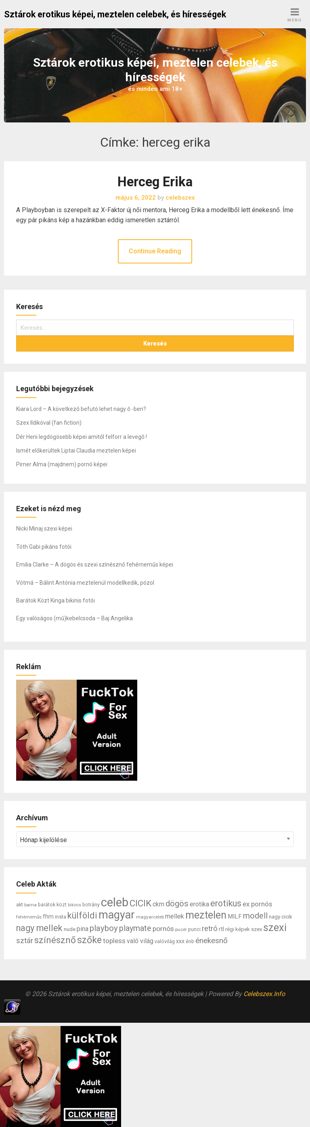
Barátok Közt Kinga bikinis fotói (55, 600)
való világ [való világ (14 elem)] (140, 941)
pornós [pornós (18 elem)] (163, 929)
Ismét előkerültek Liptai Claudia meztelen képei (76, 450)
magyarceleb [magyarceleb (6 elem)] (150, 917)
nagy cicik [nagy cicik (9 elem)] (280, 916)
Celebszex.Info (264, 994)
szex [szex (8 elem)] (256, 929)
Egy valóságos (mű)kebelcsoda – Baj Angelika (74, 618)
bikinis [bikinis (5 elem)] (74, 905)
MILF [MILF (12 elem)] (235, 916)
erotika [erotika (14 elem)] (199, 904)
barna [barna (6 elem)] (30, 905)
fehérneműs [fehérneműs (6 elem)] (29, 917)
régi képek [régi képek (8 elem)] (237, 929)
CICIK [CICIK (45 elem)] (140, 903)
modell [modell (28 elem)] (255, 916)
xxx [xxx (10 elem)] (180, 941)
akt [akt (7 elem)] (19, 905)
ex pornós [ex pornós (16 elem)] (257, 904)
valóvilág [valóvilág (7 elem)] (165, 941)
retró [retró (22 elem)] (210, 928)
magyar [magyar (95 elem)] (116, 914)
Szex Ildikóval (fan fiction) (49, 422)
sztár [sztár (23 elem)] (24, 940)
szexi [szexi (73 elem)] (275, 927)
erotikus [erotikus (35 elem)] (225, 903)
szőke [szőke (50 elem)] (89, 940)
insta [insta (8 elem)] (60, 917)
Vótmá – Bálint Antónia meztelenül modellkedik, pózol (85, 582)
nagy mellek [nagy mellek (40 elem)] (39, 928)
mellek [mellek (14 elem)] (174, 916)
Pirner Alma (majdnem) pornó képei (61, 464)
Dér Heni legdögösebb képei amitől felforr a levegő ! (81, 437)
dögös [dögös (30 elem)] (177, 903)
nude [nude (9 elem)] (69, 929)
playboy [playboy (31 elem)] (104, 928)
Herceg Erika (155, 182)
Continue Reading (155, 251)
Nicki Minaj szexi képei (44, 528)
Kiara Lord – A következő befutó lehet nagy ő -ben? (81, 409)
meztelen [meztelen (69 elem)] (205, 915)
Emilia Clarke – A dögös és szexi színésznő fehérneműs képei (94, 564)
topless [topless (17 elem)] (114, 941)
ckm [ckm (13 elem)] (158, 904)
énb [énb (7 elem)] (190, 941)
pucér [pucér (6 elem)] (181, 929)
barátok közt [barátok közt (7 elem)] (52, 905)
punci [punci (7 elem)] (194, 929)
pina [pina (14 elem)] (82, 929)
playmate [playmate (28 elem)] (135, 928)
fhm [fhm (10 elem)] (48, 916)
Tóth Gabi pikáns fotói (43, 546)
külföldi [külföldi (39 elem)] (82, 915)
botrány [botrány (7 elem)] (91, 905)
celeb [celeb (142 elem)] (114, 902)
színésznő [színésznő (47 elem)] (55, 940)
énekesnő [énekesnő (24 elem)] (211, 940)
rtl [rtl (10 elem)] (221, 929)
